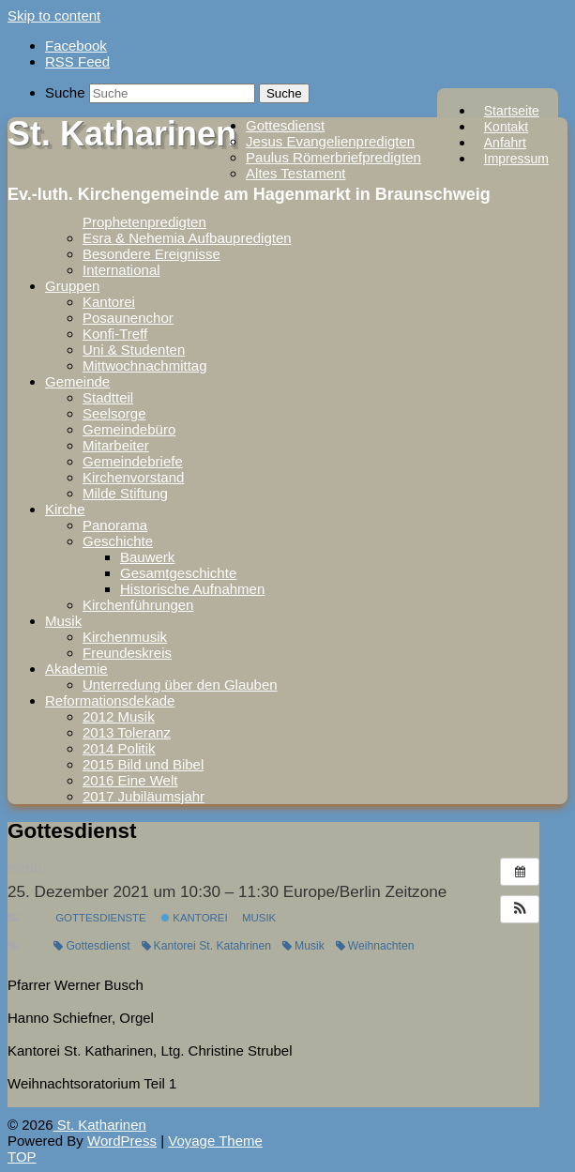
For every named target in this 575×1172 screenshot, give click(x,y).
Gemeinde (77, 381)
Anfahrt (505, 142)
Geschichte (118, 541)
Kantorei (109, 302)
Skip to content (54, 15)
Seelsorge (114, 413)
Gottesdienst (285, 125)
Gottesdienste (100, 917)
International (121, 270)
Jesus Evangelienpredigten (330, 141)
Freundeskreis (127, 653)
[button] (519, 909)
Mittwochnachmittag (145, 365)
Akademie (76, 669)
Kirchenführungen (138, 605)
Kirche (65, 509)
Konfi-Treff (115, 334)
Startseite (511, 110)
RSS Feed (77, 61)
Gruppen (72, 286)
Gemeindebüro (129, 429)
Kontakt (506, 126)
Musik (63, 621)
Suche (65, 92)
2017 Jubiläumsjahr (143, 796)
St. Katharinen (122, 133)
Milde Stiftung (125, 493)
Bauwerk (147, 557)
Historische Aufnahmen (192, 589)
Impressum (516, 158)
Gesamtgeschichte (178, 573)
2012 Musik (119, 716)
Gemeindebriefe (133, 461)
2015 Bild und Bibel (143, 764)
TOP (22, 1156)
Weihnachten (375, 945)
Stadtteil (108, 397)
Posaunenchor (128, 318)
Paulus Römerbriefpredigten (333, 157)
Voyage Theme (215, 1141)
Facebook (76, 45)
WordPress (122, 1141)
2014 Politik (119, 748)
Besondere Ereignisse (151, 254)
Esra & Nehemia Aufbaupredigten (187, 238)
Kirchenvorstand (133, 477)
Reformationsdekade (109, 700)
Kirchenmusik (125, 637)
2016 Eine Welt (130, 780)
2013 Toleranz (127, 732)
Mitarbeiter (116, 445)
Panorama (115, 525)
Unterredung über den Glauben (180, 685)
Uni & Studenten (134, 350)
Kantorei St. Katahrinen (207, 945)
